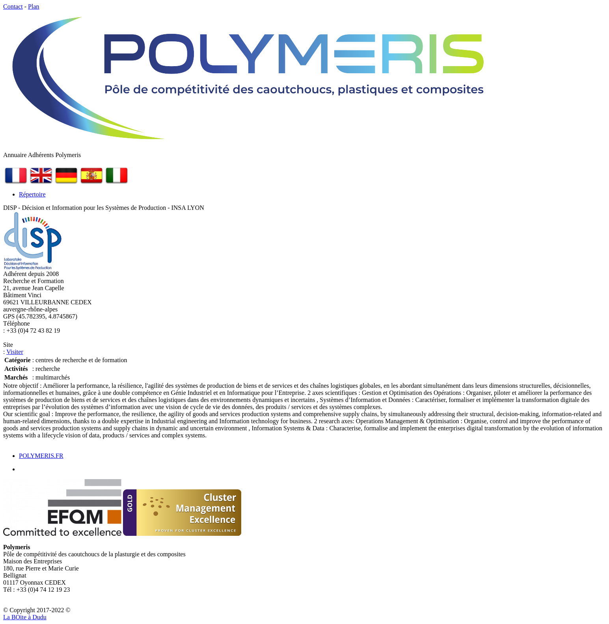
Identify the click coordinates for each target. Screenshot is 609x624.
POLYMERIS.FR (41, 455)
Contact (13, 6)
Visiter (14, 351)
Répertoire (32, 194)
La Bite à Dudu (25, 617)
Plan (33, 6)
